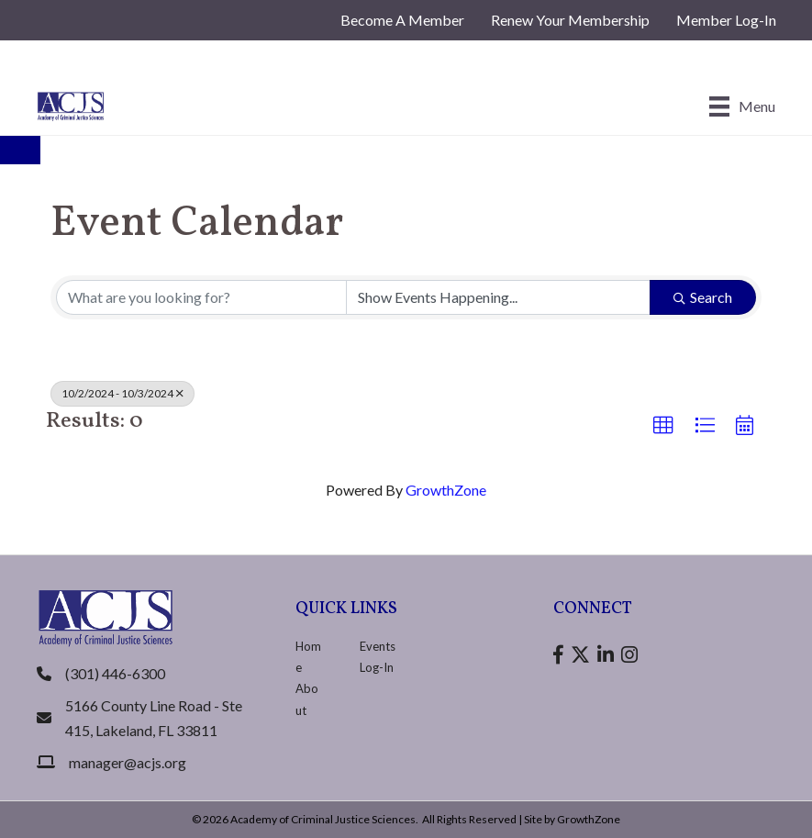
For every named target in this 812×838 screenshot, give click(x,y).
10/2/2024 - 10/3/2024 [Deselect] (122, 393)
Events (377, 646)
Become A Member (402, 19)
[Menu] (742, 106)
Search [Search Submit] (702, 297)
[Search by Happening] (498, 297)
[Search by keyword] (201, 297)
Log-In (377, 667)
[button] (663, 426)
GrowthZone (446, 489)
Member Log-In (726, 19)
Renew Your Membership (570, 19)
